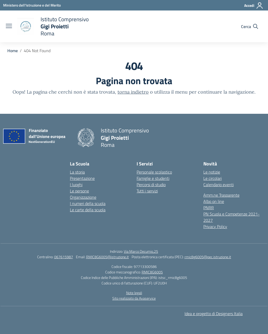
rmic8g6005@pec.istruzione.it (208, 257)
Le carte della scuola (87, 210)
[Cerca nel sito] (249, 26)
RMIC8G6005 (152, 272)
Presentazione (82, 178)
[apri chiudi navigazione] (9, 26)
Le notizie (211, 172)
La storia (77, 172)
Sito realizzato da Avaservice (134, 298)
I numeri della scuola (87, 203)
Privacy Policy (215, 226)
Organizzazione (83, 197)
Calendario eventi (218, 184)
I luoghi (76, 184)
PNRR (208, 207)
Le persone (79, 191)
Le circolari (212, 178)
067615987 (63, 257)
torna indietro (133, 92)
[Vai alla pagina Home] (12, 50)
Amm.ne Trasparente (221, 195)
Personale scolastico (154, 172)
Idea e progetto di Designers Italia (214, 313)
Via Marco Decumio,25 (141, 251)
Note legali (134, 292)
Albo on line (213, 201)
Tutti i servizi (147, 191)
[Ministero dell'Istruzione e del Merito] (32, 5)
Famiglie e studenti (153, 178)
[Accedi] (254, 5)
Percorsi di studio (151, 184)
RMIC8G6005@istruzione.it (107, 257)
